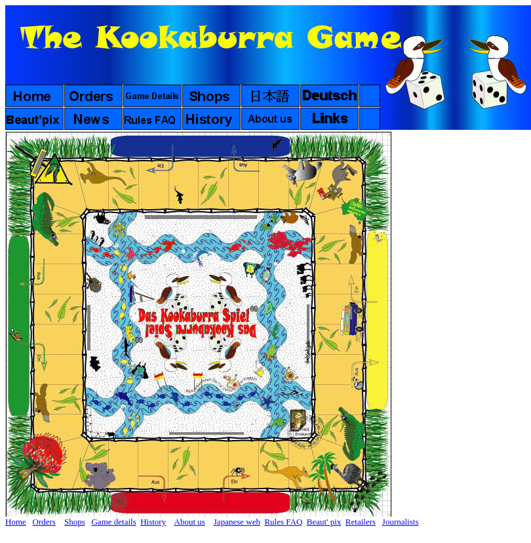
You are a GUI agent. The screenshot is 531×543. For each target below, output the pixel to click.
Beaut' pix (324, 522)
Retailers (360, 522)
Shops (74, 522)
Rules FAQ (283, 522)
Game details (113, 522)
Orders (44, 522)
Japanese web (237, 522)
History (153, 522)
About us (189, 522)
